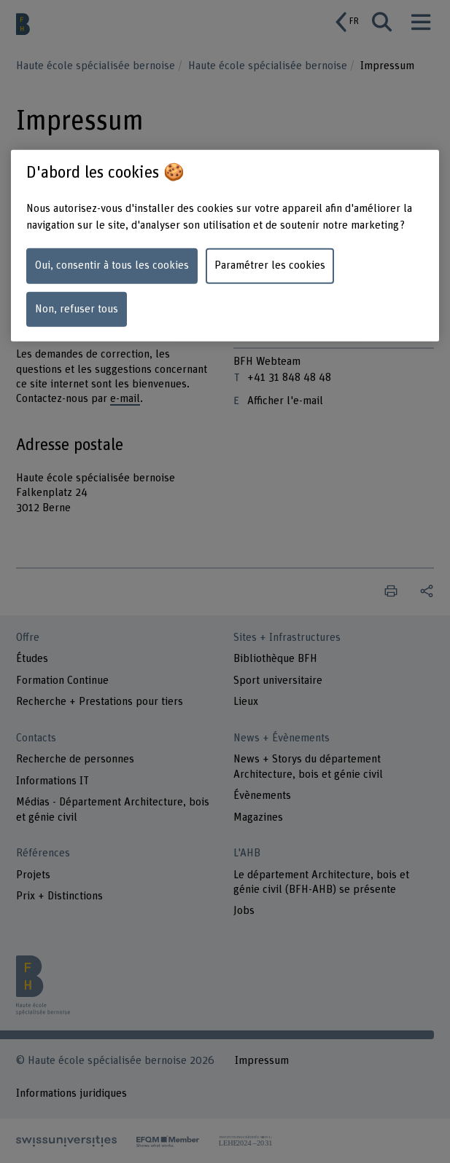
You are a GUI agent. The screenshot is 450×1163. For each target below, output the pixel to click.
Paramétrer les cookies (269, 265)
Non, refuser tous (76, 308)
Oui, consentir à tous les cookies (112, 265)
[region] (224, 245)
